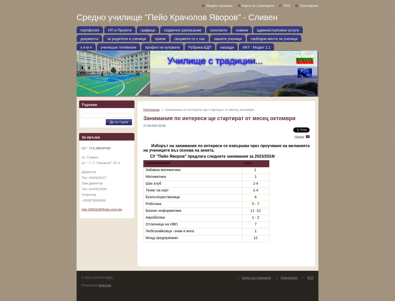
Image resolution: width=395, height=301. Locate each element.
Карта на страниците (258, 6)
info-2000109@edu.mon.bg (102, 209)
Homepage (151, 110)
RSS (286, 6)
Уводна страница (219, 6)
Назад (299, 137)
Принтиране (309, 6)
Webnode (104, 285)
